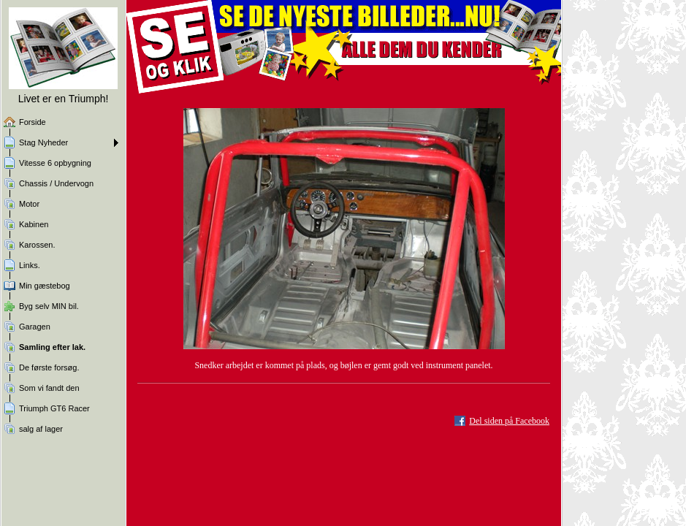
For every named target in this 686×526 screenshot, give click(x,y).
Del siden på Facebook (509, 421)
